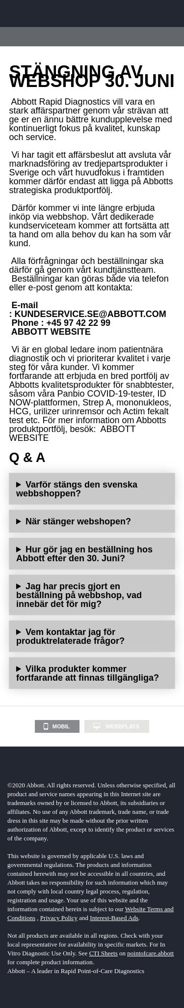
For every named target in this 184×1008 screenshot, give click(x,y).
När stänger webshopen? (78, 521)
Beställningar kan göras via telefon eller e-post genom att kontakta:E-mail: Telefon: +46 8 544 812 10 (92, 554)
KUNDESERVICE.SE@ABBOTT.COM (90, 314)
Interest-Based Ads (114, 918)
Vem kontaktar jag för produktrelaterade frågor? (70, 636)
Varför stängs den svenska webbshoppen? (76, 489)
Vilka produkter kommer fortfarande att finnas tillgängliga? (87, 673)
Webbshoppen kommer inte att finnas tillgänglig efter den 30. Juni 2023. (91, 521)
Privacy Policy (59, 918)
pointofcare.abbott (150, 953)
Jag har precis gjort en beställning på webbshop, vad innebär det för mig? (79, 595)
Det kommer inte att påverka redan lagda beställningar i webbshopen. (91, 595)
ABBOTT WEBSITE (51, 332)
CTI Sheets (103, 953)
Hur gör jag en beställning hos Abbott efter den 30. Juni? (84, 554)
